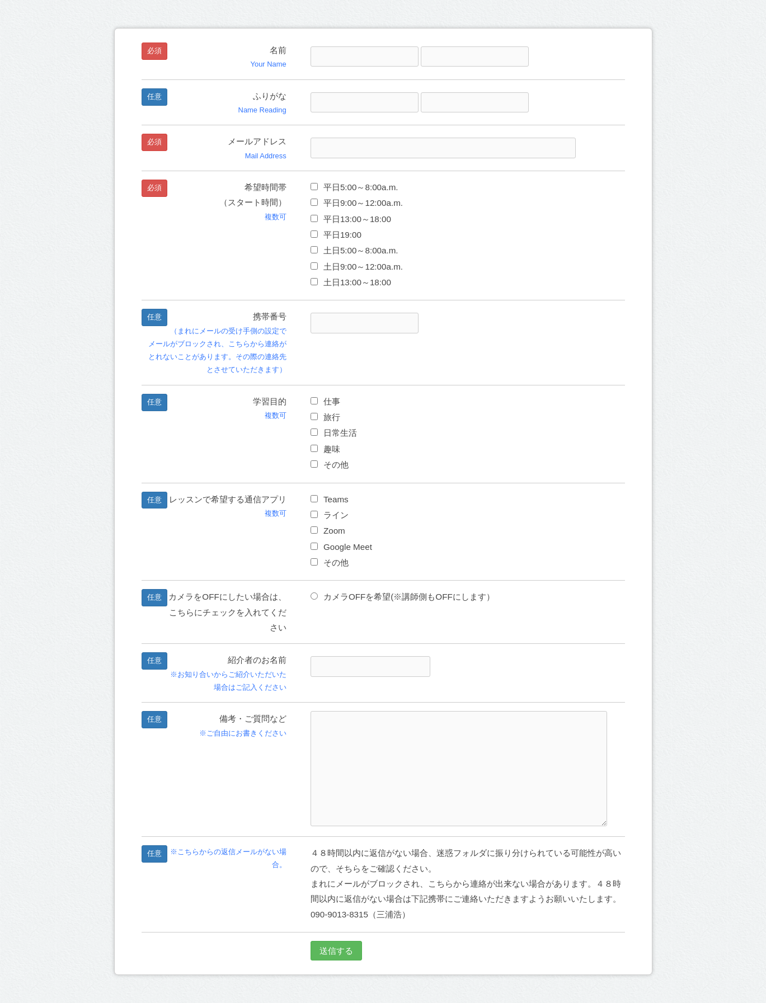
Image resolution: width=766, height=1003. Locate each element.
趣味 (325, 449)
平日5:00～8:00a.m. (354, 187)
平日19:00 (336, 234)
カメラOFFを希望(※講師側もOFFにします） (403, 596)
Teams (330, 499)
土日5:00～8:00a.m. (354, 250)
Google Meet (341, 547)
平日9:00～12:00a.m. (357, 203)
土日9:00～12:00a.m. (357, 266)
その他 (330, 464)
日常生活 (334, 432)
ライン (330, 515)
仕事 (325, 401)
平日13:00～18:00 (351, 219)
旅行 (325, 417)
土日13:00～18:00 (351, 282)
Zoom (328, 530)
